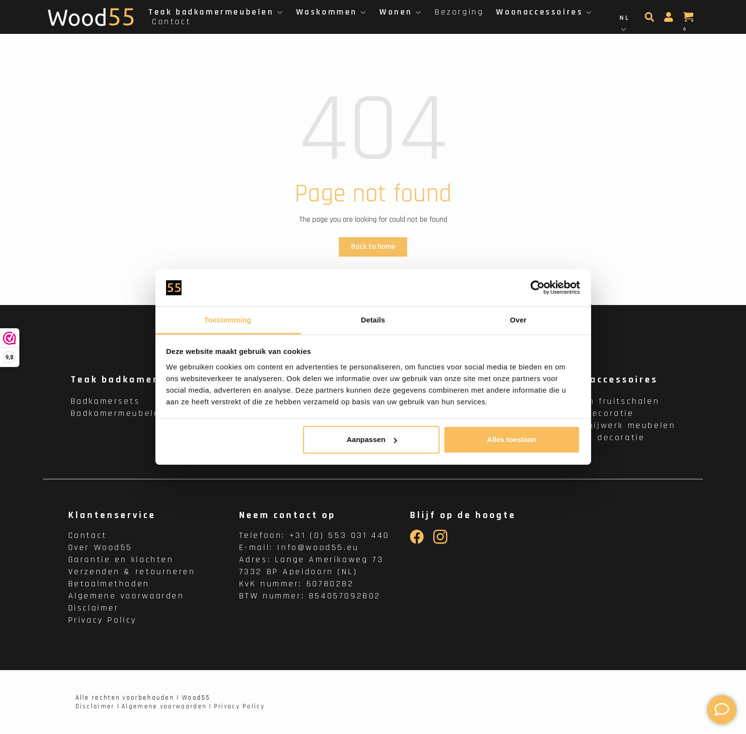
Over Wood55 (100, 547)
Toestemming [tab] (228, 320)
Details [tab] (373, 320)
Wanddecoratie (597, 413)
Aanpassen (372, 439)
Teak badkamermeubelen (211, 11)
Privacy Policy (102, 620)
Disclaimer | (98, 706)
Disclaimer (93, 607)
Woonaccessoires (539, 11)
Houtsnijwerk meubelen (618, 425)
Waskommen (326, 11)
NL (625, 18)
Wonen (396, 11)
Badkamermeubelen (119, 413)
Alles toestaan (511, 439)
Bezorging (459, 11)
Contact (171, 21)
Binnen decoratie (602, 437)
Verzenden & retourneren (132, 571)
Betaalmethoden (109, 583)
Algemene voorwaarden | (167, 706)
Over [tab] (518, 320)
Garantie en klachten (121, 559)
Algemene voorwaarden (126, 595)
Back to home (373, 247)
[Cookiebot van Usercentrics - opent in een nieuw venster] (537, 287)
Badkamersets (105, 401)
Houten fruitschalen (609, 401)
